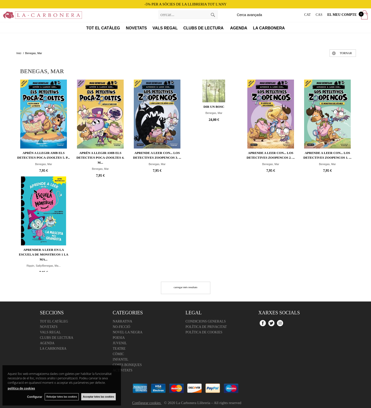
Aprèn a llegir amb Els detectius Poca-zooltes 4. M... (100, 157)
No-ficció (121, 327)
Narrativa (122, 321)
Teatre (119, 348)
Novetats (136, 28)
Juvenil (120, 343)
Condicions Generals (206, 321)
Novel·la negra (128, 332)
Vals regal (165, 28)
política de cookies (21, 388)
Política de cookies (204, 332)
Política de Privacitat (206, 327)
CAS (319, 15)
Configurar (34, 397)
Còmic (118, 354)
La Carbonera (269, 28)
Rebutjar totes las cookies (61, 396)
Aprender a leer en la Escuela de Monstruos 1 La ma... (43, 254)
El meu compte (342, 15)
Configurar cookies (146, 403)
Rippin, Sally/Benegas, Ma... (43, 265)
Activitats (123, 370)
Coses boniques (127, 365)
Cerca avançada (249, 15)
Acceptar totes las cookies (98, 396)
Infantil (121, 359)
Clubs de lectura (204, 28)
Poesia (119, 338)
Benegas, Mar (43, 164)
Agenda (238, 28)
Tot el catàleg (103, 28)
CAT (307, 15)
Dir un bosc (213, 106)
